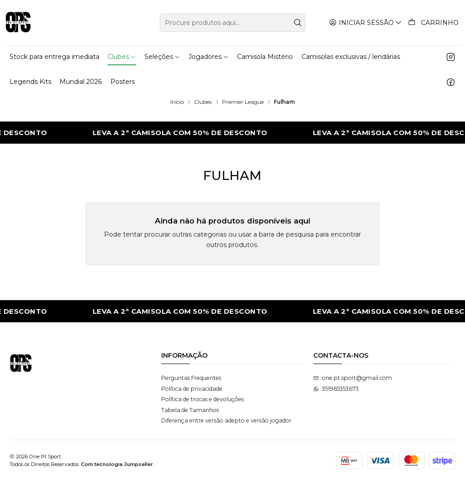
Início (177, 102)
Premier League (243, 102)
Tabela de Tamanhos (190, 410)
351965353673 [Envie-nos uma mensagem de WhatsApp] (336, 388)
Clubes (203, 102)
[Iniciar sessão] (365, 22)
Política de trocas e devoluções (202, 399)
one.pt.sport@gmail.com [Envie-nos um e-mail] (352, 377)
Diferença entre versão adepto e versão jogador (226, 420)
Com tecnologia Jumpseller (117, 464)
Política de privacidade (192, 388)
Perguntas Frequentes (191, 377)
